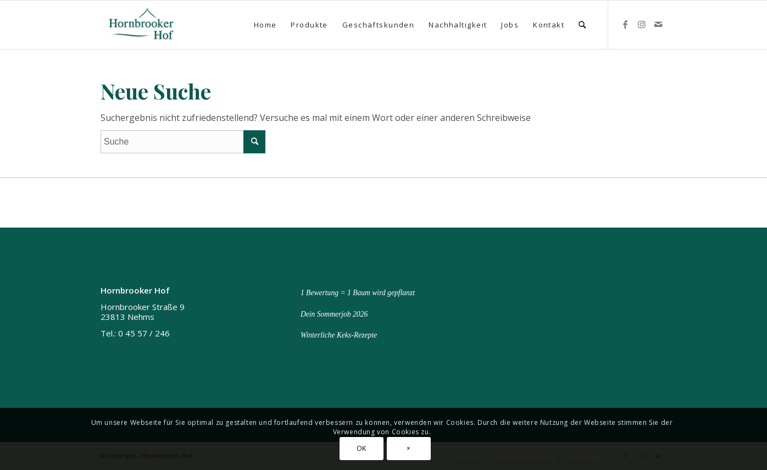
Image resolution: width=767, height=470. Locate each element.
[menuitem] (265, 25)
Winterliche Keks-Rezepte (339, 335)
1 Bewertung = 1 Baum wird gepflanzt (358, 293)
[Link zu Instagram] (641, 24)
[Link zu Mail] (658, 24)
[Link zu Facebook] (625, 24)
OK (361, 448)
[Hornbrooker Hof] (141, 25)
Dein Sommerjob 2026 (334, 314)
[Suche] (582, 25)
